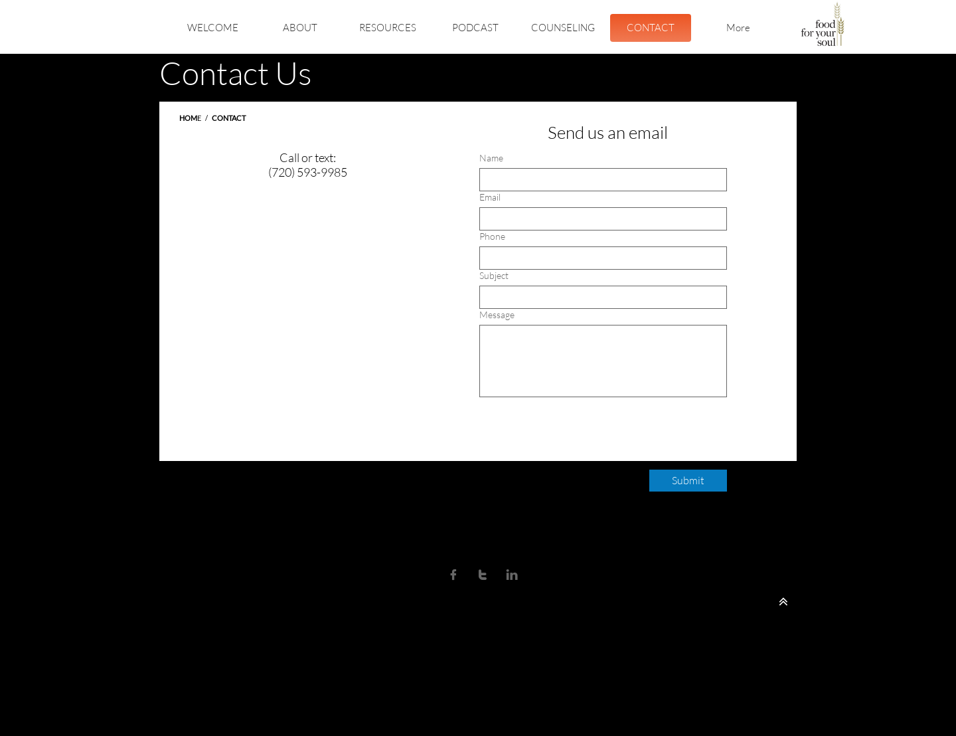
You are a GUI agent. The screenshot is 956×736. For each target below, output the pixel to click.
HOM (188, 118)
